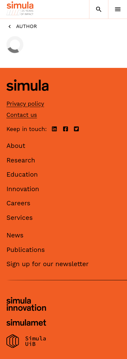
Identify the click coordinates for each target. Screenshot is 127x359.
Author (21, 26)
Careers (18, 203)
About (15, 146)
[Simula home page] (27, 96)
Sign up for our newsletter (47, 264)
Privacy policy (25, 103)
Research (20, 160)
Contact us (21, 114)
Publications (25, 250)
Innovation (22, 189)
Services (19, 218)
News (14, 235)
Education (22, 174)
